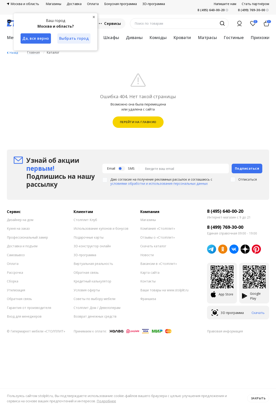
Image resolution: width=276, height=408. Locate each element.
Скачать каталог (153, 246)
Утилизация (16, 290)
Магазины (53, 3)
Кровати (182, 37)
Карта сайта (149, 272)
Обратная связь (19, 299)
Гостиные (234, 37)
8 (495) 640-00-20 (225, 211)
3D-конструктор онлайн (92, 246)
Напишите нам (225, 3)
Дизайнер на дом (20, 220)
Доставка (74, 3)
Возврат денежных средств (95, 316)
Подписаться (247, 168)
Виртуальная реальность (93, 263)
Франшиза (148, 299)
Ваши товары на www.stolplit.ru (164, 290)
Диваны (134, 37)
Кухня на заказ (18, 228)
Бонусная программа (120, 3)
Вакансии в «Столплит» (158, 263)
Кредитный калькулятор (92, 281)
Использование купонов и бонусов (101, 228)
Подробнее (106, 401)
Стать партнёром (255, 3)
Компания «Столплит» (157, 228)
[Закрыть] (93, 17)
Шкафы (111, 37)
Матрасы (207, 37)
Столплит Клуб (85, 220)
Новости (147, 255)
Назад (14, 53)
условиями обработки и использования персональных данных (159, 183)
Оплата (93, 3)
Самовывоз (16, 255)
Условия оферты (87, 290)
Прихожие (261, 37)
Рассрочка (15, 272)
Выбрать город (74, 38)
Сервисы (109, 23)
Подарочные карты (89, 237)
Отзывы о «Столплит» (157, 237)
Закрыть (258, 398)
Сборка (12, 281)
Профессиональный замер (27, 237)
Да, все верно (35, 38)
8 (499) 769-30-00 (251, 10)
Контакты (148, 281)
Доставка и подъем (22, 246)
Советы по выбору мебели (94, 299)
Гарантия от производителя (29, 307)
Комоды (158, 37)
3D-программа (153, 3)
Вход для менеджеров (24, 316)
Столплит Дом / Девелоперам (97, 307)
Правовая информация (225, 331)
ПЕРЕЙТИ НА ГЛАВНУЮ (138, 122)
